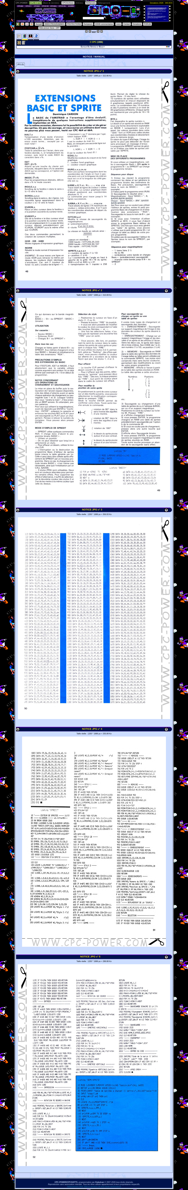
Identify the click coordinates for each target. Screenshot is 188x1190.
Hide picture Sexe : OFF (49, 28)
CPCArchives (68, 3)
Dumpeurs (88, 24)
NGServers (91, 3)
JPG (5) (20, 64)
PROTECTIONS (74, 24)
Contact (126, 24)
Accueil (39, 24)
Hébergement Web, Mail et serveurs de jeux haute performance (94, 1186)
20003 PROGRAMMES (54, 24)
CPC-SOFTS (35, 3)
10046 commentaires (104, 24)
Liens (118, 24)
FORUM (147, 24)
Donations (137, 24)
